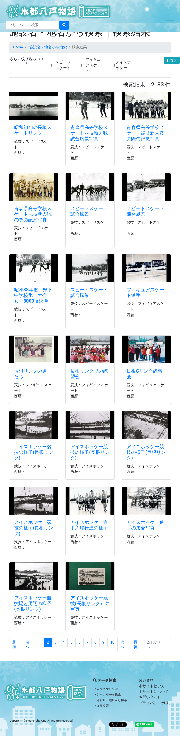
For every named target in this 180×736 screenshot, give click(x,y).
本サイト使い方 (152, 686)
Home (18, 47)
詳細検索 (102, 705)
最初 (14, 644)
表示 (171, 60)
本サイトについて (154, 691)
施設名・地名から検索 (48, 47)
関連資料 (146, 680)
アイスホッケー (123, 65)
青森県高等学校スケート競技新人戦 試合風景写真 (91, 133)
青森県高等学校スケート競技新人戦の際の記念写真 (145, 133)
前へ (27, 644)
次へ (122, 644)
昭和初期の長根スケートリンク (33, 130)
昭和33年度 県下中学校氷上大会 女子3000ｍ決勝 (33, 295)
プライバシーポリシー (157, 703)
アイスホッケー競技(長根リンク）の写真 (89, 603)
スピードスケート (63, 65)
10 (112, 642)
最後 (135, 644)
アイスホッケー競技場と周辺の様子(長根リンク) (33, 603)
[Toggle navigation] (169, 25)
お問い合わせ (150, 697)
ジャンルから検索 (108, 694)
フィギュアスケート (93, 65)
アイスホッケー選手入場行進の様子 (89, 525)
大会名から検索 (106, 689)
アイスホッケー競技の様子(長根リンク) (33, 452)
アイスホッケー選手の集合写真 (145, 525)
